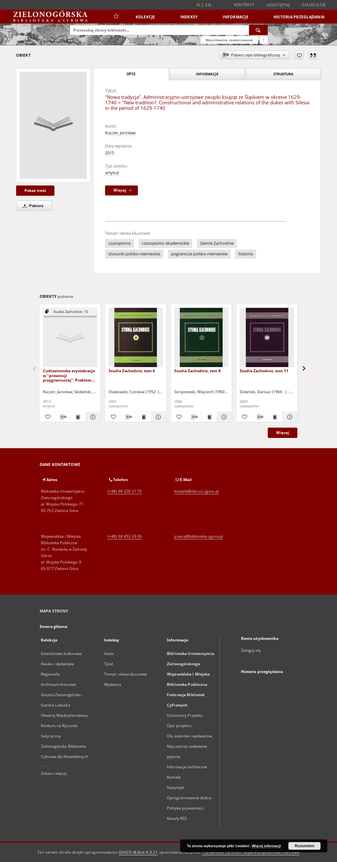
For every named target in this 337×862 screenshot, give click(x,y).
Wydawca (112, 684)
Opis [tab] (131, 74)
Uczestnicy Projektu (185, 715)
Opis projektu (179, 725)
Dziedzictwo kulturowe (61, 653)
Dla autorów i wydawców (189, 736)
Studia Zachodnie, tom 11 (264, 371)
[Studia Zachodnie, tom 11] (267, 337)
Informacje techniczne (187, 767)
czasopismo (119, 243)
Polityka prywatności (185, 808)
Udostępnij (278, 5)
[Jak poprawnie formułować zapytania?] (263, 40)
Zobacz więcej (54, 773)
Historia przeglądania (299, 17)
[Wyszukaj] (258, 30)
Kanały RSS (177, 818)
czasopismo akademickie (165, 243)
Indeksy (189, 17)
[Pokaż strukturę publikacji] (70, 312)
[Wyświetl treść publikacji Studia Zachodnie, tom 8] (208, 417)
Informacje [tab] (207, 73)
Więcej (282, 432)
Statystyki (175, 787)
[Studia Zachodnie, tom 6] (136, 337)
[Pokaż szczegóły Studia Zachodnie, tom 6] (157, 417)
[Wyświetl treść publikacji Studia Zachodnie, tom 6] (143, 417)
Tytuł (108, 664)
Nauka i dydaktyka (57, 664)
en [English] (208, 5)
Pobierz (31, 205)
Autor (109, 653)
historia (245, 254)
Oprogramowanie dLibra (189, 797)
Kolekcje (145, 17)
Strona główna (54, 626)
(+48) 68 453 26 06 (125, 536)
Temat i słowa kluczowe (125, 674)
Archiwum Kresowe (58, 684)
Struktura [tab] (283, 73)
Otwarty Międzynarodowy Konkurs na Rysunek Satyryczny (64, 726)
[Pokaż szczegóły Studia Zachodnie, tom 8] (223, 417)
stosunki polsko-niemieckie (134, 254)
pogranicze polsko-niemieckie (199, 254)
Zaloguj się (314, 4)
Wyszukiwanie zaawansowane (229, 40)
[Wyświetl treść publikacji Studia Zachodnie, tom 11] (274, 417)
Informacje (235, 17)
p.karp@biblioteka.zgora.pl (198, 536)
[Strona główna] (116, 17)
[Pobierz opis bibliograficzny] (62, 417)
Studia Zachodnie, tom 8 (197, 371)
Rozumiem (304, 846)
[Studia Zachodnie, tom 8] (201, 337)
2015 (109, 153)
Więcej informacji (266, 846)
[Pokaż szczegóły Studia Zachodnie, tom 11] (289, 417)
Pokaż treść (35, 190)
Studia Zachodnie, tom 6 (132, 371)
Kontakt (174, 777)
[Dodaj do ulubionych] (299, 55)
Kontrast (244, 4)
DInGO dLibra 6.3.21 (138, 852)
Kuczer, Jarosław (120, 133)
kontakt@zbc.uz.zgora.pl (196, 491)
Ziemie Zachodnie (217, 243)
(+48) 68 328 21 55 (125, 491)
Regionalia (50, 674)
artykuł (112, 172)
